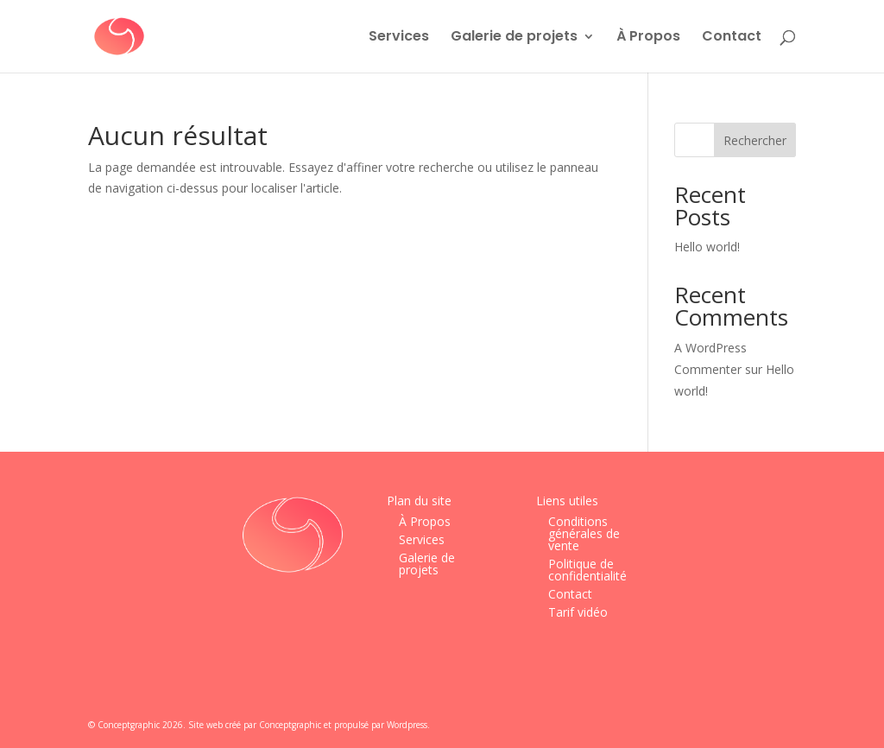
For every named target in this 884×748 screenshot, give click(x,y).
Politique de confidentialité (587, 569)
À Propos (648, 38)
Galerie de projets (514, 38)
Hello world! (707, 246)
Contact (731, 38)
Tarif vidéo (578, 612)
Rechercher (754, 140)
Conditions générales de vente (584, 533)
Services (399, 38)
